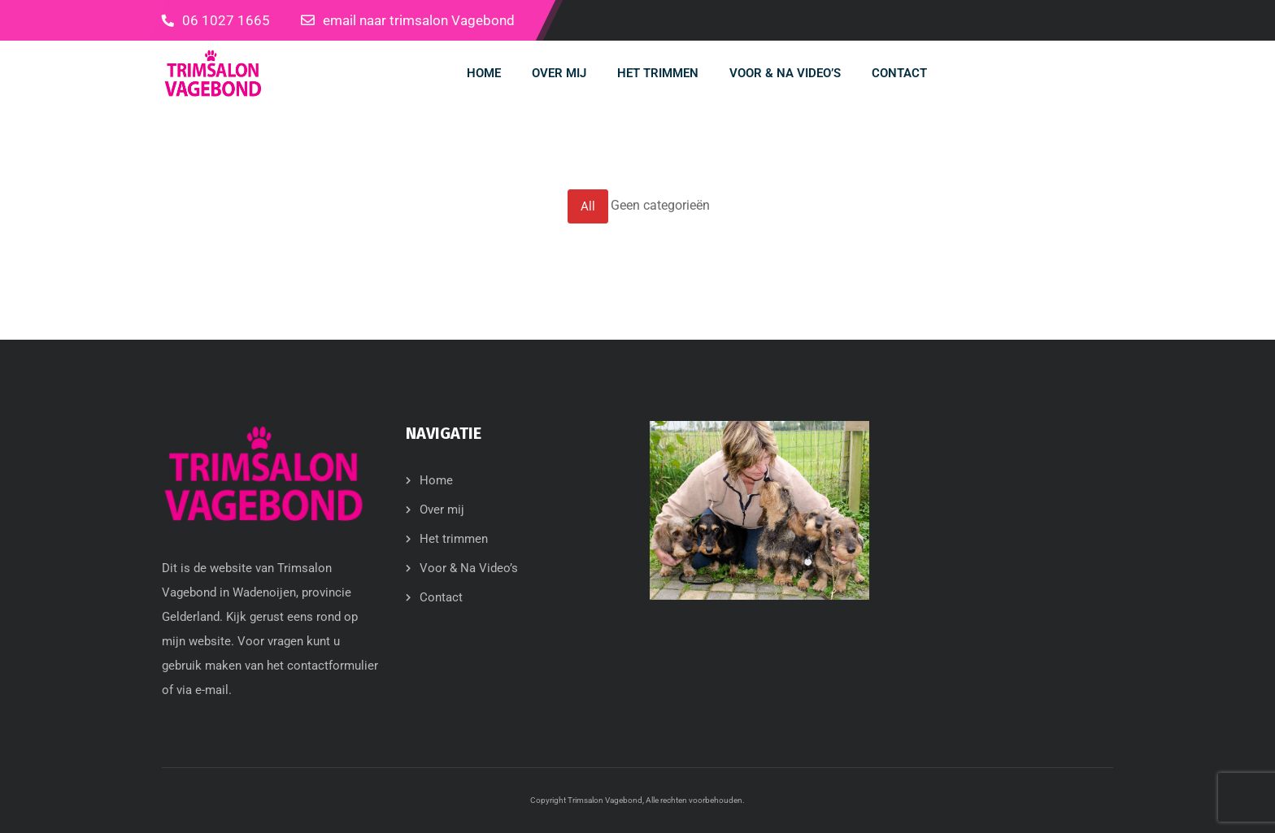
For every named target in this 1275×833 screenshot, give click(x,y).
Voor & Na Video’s (469, 568)
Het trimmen (454, 538)
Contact (441, 597)
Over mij (442, 509)
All (588, 206)
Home (436, 480)
